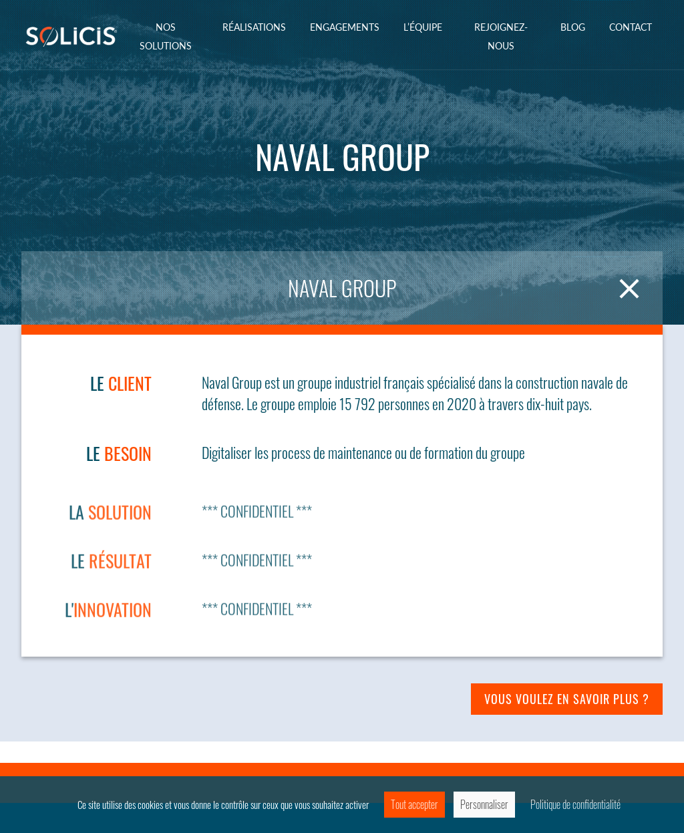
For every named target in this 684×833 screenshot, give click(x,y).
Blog (572, 27)
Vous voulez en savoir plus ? (566, 698)
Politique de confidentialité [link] (575, 804)
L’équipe (422, 27)
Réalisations (254, 27)
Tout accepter (414, 804)
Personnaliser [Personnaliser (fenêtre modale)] (484, 804)
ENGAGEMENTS (344, 27)
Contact (630, 27)
